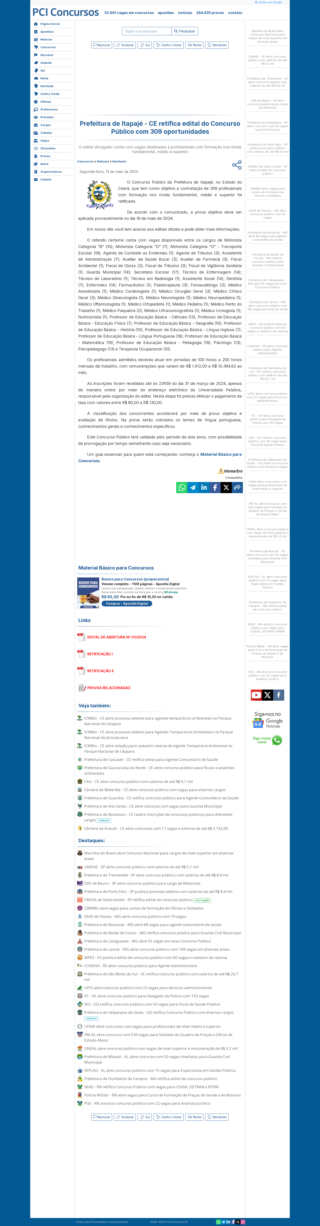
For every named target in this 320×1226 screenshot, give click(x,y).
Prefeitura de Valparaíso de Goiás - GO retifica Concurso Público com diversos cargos (159, 1015)
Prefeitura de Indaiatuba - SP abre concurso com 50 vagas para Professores (267, 122)
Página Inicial (47, 23)
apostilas (166, 12)
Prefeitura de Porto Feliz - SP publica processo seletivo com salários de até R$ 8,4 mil (158, 891)
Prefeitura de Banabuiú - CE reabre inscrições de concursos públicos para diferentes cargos (158, 817)
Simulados (44, 148)
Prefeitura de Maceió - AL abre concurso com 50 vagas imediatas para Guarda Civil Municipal (157, 1059)
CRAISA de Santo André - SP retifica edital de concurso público (147, 900)
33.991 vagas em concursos (129, 12)
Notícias (43, 39)
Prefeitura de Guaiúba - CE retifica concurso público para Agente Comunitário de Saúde (161, 797)
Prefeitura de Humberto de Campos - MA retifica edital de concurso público (150, 1078)
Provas (42, 156)
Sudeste (43, 62)
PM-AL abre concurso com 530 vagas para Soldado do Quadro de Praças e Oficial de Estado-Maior (158, 1037)
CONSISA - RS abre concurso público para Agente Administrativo (140, 965)
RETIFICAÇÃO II (100, 671)
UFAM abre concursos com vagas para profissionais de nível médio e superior (152, 1026)
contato (235, 12)
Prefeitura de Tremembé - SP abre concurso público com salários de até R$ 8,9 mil (156, 875)
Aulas (41, 163)
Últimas (42, 101)
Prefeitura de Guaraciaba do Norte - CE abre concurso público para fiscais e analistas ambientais (159, 770)
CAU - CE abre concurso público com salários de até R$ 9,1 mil (138, 781)
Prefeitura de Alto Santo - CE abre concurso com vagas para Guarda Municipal (153, 806)
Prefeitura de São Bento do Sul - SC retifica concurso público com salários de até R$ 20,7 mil (161, 976)
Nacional (43, 54)
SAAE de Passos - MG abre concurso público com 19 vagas (135, 916)
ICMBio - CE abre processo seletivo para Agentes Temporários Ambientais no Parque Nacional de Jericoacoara (158, 734)
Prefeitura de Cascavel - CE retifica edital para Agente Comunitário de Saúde (151, 759)
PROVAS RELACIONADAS (108, 688)
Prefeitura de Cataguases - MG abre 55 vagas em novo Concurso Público (147, 941)
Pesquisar (184, 31)
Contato (42, 179)
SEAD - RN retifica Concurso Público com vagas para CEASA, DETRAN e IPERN (151, 1086)
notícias (185, 12)
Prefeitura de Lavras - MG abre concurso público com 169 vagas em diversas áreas (156, 949)
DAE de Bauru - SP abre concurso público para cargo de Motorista (142, 883)
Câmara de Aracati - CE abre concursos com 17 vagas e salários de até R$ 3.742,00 (156, 828)
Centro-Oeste (47, 93)
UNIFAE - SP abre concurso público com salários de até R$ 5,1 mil (141, 866)
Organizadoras (48, 171)
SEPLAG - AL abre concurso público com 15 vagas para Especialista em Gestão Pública (160, 1070)
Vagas (41, 140)
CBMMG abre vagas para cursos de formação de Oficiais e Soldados (144, 908)
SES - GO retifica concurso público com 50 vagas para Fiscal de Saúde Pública (152, 1004)
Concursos (45, 47)
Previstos (44, 117)
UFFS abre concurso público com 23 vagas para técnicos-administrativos (148, 987)
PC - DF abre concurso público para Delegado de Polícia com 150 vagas (146, 995)
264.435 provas (210, 12)
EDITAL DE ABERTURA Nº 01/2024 (116, 637)
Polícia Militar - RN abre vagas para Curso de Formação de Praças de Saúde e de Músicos (162, 1095)
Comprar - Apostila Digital (127, 603)
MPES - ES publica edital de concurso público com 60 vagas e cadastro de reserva (155, 957)
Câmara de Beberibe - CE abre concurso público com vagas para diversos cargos (155, 789)
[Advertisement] (123, 82)
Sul (39, 70)
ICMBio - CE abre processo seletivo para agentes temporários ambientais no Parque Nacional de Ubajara (157, 721)
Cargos (42, 124)
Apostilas (44, 31)
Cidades (43, 132)
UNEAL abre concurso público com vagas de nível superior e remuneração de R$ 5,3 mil (161, 1048)
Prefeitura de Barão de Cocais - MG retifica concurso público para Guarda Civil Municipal (162, 932)
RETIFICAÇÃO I (100, 654)
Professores (46, 109)
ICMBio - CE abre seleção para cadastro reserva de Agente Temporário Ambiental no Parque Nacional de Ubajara (158, 748)
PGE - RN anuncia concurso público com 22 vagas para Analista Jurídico (147, 1103)
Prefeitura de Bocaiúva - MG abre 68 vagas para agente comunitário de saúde (152, 924)
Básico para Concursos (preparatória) (135, 579)
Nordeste (44, 85)
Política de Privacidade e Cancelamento (102, 1222)
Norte (41, 78)
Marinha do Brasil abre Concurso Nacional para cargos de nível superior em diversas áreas (159, 855)
